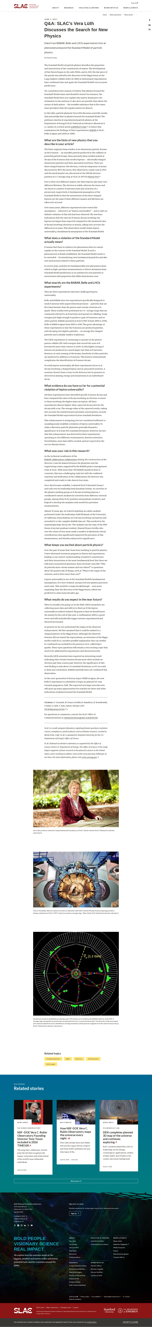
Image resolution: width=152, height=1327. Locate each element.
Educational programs (121, 1254)
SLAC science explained (77, 1285)
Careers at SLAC (96, 1275)
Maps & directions (52, 1307)
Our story (72, 1241)
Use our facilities (97, 1272)
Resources (73, 1254)
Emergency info (66, 1307)
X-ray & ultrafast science (78, 1266)
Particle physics (93, 1059)
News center (128, 14)
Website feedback (75, 1299)
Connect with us (74, 1257)
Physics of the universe (77, 1275)
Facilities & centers (100, 1238)
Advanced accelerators (77, 1269)
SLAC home (40, 1307)
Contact (19, 1221)
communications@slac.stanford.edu (81, 718)
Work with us (97, 1262)
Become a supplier (97, 1269)
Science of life (74, 1279)
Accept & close (130, 1322)
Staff (73, 1296)
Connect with (20, 1219)
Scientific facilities (97, 1241)
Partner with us (96, 1266)
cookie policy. (92, 1322)
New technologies (75, 1272)
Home (105, 14)
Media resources (119, 1247)
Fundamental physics (53, 1059)
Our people (73, 1244)
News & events (120, 1238)
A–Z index (126, 1296)
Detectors (79, 1059)
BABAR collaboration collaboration (60, 459)
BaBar (68, 1059)
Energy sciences (74, 1282)
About (72, 1238)
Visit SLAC (73, 1251)
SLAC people (50, 1064)
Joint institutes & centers (99, 1244)
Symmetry (121, 1244)
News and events (115, 14)
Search (134, 3)
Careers (76, 1307)
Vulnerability (112, 1296)
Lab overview (74, 1247)
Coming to (20, 1216)
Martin (94, 176)
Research (73, 1262)
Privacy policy (84, 1296)
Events (115, 1251)
